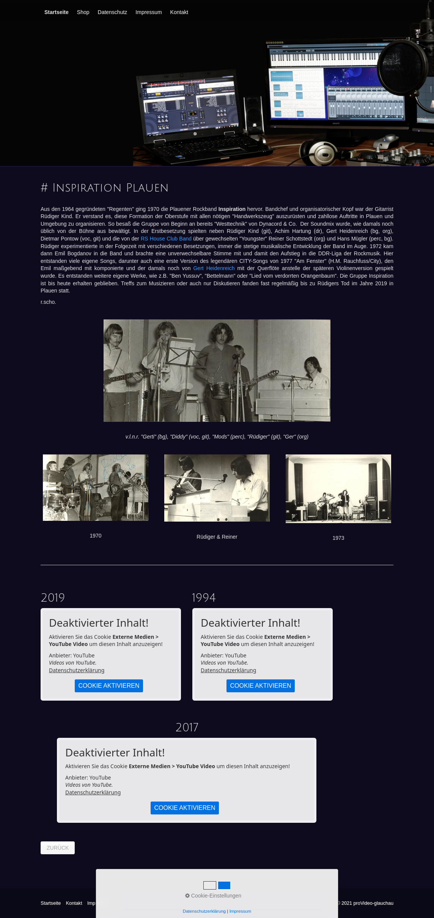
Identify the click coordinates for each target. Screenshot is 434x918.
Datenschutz (112, 12)
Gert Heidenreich (213, 268)
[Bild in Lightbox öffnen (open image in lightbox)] (217, 370)
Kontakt (179, 12)
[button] (58, 847)
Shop (83, 12)
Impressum (148, 12)
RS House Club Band (166, 239)
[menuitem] (57, 12)
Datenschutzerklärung (76, 670)
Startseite (56, 12)
